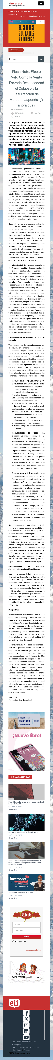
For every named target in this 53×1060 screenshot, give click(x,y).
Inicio (15, 1047)
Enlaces (27, 1050)
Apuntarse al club (33, 950)
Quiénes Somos (25, 1047)
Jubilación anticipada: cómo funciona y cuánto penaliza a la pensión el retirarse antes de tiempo (24, 862)
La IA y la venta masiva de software (23, 832)
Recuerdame (19, 941)
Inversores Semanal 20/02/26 (20, 892)
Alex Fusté (38, 113)
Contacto (36, 1047)
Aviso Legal (17, 1050)
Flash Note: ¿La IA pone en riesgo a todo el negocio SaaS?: (26, 803)
